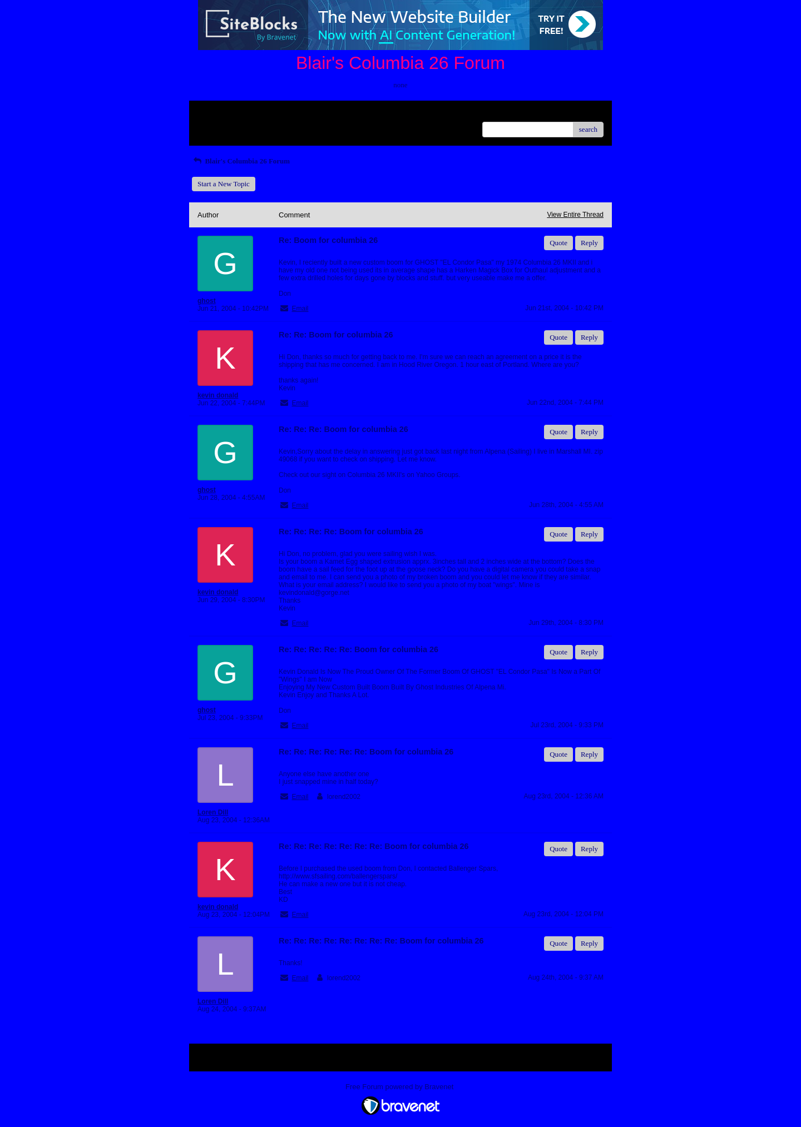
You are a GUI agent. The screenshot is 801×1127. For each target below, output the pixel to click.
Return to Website (223, 113)
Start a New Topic (223, 184)
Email (299, 308)
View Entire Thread (575, 215)
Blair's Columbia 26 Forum (241, 161)
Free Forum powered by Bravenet (400, 1087)
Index (267, 113)
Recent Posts (216, 126)
